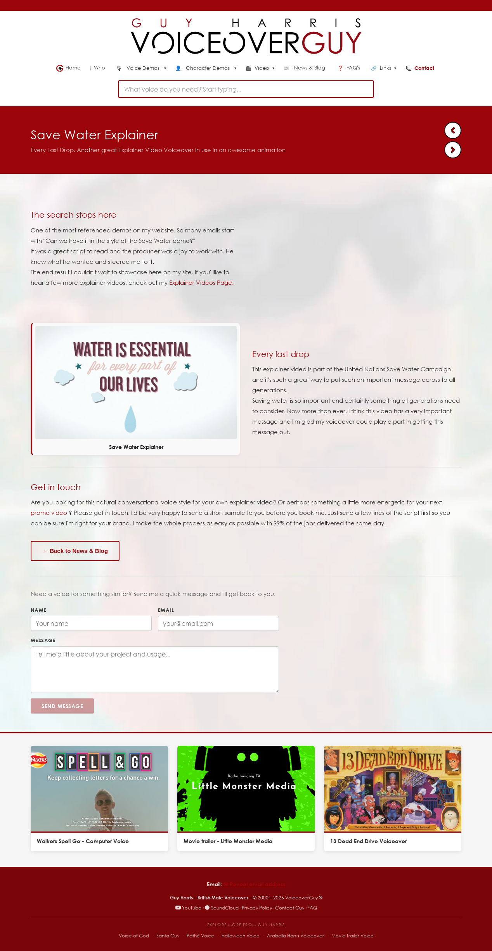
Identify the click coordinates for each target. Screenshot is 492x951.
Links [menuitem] (383, 68)
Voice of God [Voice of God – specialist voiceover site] (134, 935)
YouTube (188, 907)
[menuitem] (141, 68)
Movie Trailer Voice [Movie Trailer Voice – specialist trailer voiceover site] (352, 935)
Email (166, 610)
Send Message (62, 706)
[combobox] (246, 89)
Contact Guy (289, 907)
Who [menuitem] (98, 67)
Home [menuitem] (68, 67)
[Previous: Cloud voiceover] (452, 130)
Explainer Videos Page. (201, 282)
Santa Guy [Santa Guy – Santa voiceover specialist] (167, 935)
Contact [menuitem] (420, 68)
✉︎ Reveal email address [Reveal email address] (254, 884)
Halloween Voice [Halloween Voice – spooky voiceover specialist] (241, 935)
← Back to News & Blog (75, 550)
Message (43, 640)
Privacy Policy (257, 907)
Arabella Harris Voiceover (295, 935)
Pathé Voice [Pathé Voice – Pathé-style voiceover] (200, 935)
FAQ (312, 907)
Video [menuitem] (260, 68)
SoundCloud (221, 907)
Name (39, 610)
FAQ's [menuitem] (350, 67)
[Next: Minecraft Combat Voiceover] (452, 149)
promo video (49, 512)
